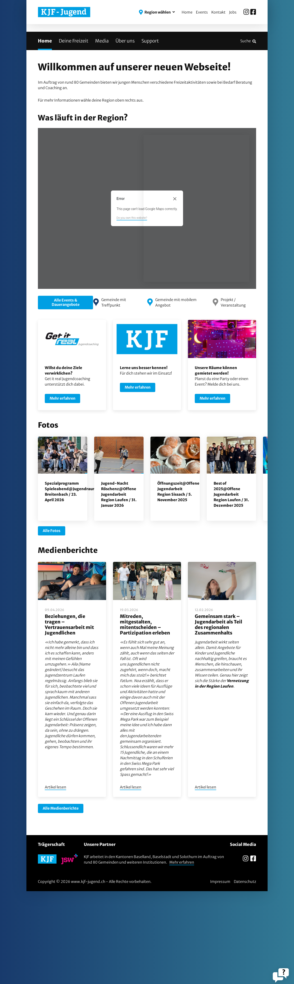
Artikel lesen (55, 880)
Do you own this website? (131, 311)
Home (187, 12)
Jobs (233, 12)
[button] (157, 12)
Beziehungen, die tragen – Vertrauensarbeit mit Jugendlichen (69, 717)
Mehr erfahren (181, 955)
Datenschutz (245, 974)
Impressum (220, 974)
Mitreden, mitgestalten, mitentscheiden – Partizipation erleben (145, 717)
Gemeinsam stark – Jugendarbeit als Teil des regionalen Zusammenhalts (218, 717)
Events (202, 12)
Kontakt (218, 12)
